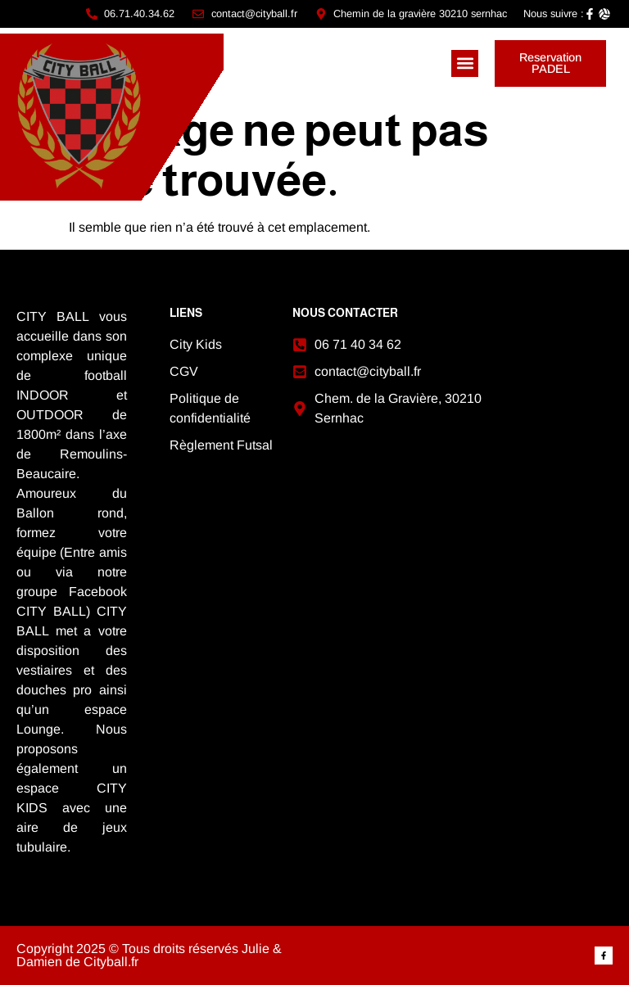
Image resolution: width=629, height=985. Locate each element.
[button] (464, 63)
